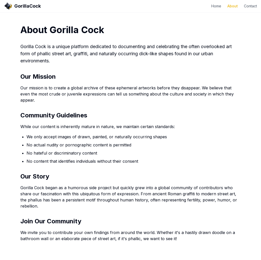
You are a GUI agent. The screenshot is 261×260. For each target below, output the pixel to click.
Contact (250, 6)
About (232, 6)
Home (216, 6)
